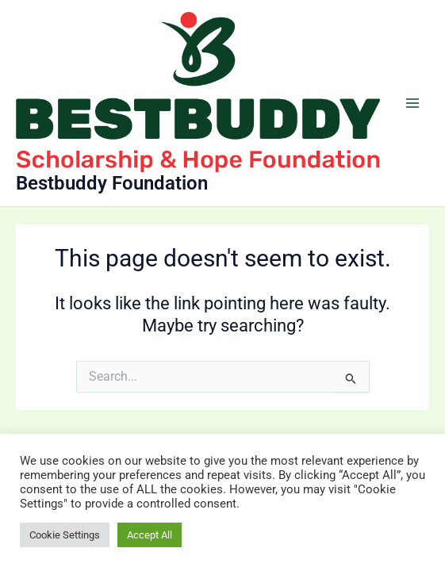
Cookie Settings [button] (64, 535)
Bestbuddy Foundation (112, 183)
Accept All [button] (149, 535)
